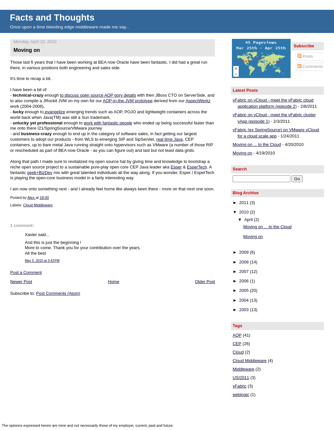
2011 (244, 202)
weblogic (241, 394)
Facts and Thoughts (52, 17)
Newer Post (21, 281)
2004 (244, 300)
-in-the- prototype (127, 100)
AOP (237, 335)
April (249, 219)
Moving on (242, 153)
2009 (244, 252)
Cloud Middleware (38, 205)
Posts (305, 56)
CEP (237, 343)
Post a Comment (26, 272)
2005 (244, 290)
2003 (244, 309)
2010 (244, 212)
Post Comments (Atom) (58, 293)
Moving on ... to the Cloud (257, 144)
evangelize (54, 111)
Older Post (205, 281)
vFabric (240, 386)
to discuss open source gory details (98, 95)
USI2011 (241, 377)
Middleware (243, 369)
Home (113, 281)
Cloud (238, 352)
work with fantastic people (108, 122)
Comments (310, 66)
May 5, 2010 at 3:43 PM (42, 261)
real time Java (169, 139)
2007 (244, 271)
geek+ (39, 172)
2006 (244, 281)
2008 (244, 262)
